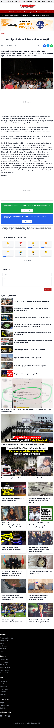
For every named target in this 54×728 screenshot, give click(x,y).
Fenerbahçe (4, 689)
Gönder (47, 290)
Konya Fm (3, 648)
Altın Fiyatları (4, 665)
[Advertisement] (27, 102)
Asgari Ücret (4, 659)
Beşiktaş (2, 684)
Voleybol (3, 694)
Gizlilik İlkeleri (4, 708)
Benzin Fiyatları (5, 673)
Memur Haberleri (5, 667)
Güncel (11, 12)
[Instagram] (9, 716)
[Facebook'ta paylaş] (44, 45)
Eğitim (45, 12)
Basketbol (3, 692)
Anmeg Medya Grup (6, 638)
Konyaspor (3, 681)
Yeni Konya (3, 646)
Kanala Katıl (27, 211)
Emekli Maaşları (5, 670)
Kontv (2, 643)
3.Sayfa (38, 12)
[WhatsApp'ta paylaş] (51, 45)
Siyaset (31, 12)
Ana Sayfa (4, 12)
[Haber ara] (52, 15)
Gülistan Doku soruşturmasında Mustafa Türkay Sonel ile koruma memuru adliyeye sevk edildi (26, 15)
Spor (25, 12)
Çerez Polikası (4, 705)
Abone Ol (27, 222)
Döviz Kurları (4, 662)
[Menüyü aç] (2, 6)
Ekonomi (19, 12)
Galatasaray (4, 686)
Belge (2, 651)
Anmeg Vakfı (4, 640)
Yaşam (51, 12)
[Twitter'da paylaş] (47, 45)
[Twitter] (6, 716)
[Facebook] (1, 716)
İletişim (2, 703)
